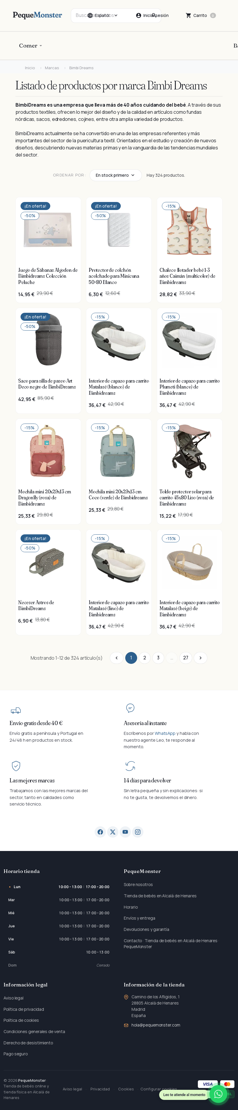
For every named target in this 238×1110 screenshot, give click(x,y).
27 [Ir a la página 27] (185, 658)
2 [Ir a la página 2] (144, 658)
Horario (130, 907)
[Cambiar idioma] (103, 15)
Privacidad (100, 1089)
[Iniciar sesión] (152, 15)
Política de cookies (21, 1020)
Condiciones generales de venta (34, 1031)
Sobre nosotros (138, 884)
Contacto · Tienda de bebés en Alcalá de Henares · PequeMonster (171, 944)
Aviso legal (14, 998)
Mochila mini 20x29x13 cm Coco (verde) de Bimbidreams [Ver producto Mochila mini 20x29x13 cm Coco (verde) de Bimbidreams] (118, 494)
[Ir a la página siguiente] (200, 658)
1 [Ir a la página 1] (131, 658)
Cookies (126, 1089)
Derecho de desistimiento (28, 1043)
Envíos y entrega (139, 918)
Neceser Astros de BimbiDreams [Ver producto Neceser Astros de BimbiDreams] (36, 605)
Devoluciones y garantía (146, 929)
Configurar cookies (158, 1089)
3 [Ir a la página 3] (158, 658)
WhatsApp (165, 733)
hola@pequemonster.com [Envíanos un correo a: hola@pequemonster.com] (155, 1025)
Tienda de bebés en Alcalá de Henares (160, 896)
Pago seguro (16, 1054)
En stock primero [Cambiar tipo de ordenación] (112, 175)
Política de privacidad (24, 1009)
